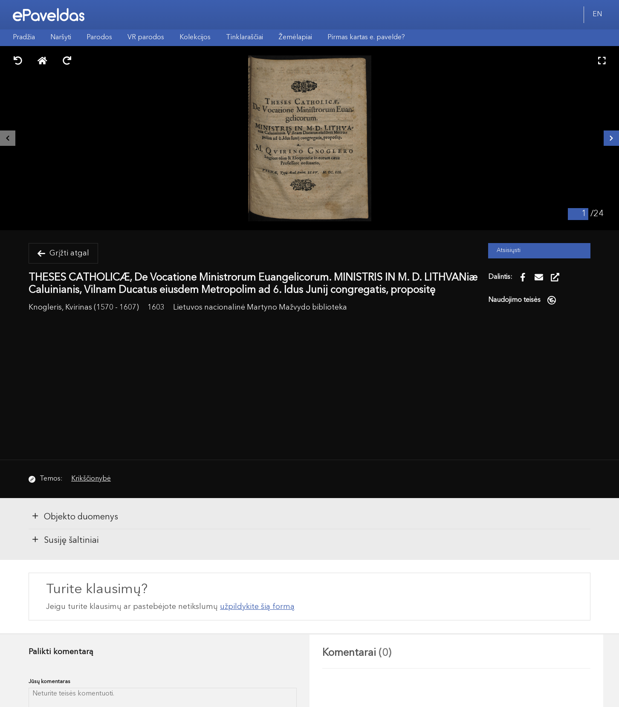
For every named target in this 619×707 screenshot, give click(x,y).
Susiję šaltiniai (65, 540)
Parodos (99, 37)
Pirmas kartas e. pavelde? (366, 37)
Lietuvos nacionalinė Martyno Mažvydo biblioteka (260, 307)
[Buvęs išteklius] (7, 138)
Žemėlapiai (295, 37)
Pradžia (24, 37)
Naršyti (60, 37)
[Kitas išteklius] (611, 138)
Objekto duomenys (74, 516)
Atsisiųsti (509, 250)
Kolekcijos (195, 37)
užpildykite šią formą (257, 607)
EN (597, 14)
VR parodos (145, 37)
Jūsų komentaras (49, 681)
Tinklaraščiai (244, 37)
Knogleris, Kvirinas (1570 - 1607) (84, 307)
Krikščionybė (91, 478)
